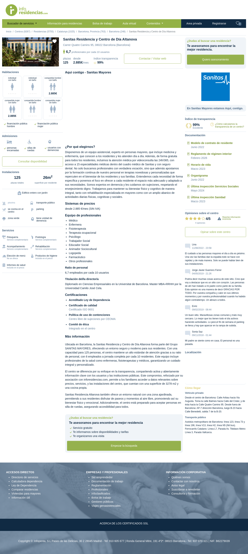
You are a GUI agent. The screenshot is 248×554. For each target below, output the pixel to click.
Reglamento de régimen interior (211, 153)
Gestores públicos (102, 501)
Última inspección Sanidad (208, 197)
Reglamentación (101, 485)
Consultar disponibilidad (32, 161)
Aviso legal (177, 485)
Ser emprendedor (102, 477)
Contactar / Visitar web (152, 58)
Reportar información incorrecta (231, 218)
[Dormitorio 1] (23, 61)
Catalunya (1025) (66, 31)
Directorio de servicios (25, 477)
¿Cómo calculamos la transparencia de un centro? (229, 125)
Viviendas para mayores (26, 493)
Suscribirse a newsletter (185, 489)
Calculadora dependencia (27, 481)
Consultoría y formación (185, 493)
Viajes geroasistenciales (106, 505)
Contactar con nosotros (185, 481)
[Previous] (6, 51)
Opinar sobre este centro (215, 231)
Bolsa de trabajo (102, 23)
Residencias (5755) (44, 31)
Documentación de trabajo (107, 481)
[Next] (54, 51)
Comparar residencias (25, 489)
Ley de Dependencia (24, 485)
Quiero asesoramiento (215, 59)
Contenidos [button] (153, 23)
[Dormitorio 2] (30, 61)
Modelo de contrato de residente (211, 143)
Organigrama (199, 175)
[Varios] (44, 61)
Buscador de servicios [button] (21, 23)
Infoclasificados (100, 493)
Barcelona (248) (117, 31)
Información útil (21, 497)
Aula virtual (129, 23)
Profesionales (99, 489)
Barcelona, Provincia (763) (92, 31)
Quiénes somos (180, 477)
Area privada (194, 23)
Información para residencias (64, 23)
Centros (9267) (22, 31)
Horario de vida (201, 164)
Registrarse (219, 23)
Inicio (8, 31)
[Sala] (37, 61)
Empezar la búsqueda (124, 445)
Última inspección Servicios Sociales (215, 186)
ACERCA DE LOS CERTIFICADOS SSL (124, 523)
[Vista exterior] (16, 61)
